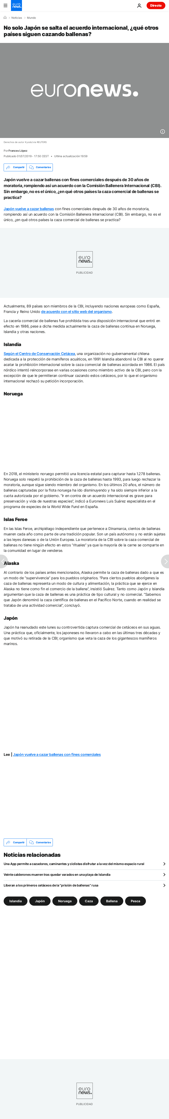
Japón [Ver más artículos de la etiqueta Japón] (40, 901)
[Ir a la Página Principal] (16, 5)
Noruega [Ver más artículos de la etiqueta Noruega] (65, 901)
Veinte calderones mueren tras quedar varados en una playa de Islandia (57, 874)
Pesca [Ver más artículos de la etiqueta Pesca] (135, 901)
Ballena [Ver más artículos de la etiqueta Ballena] (112, 901)
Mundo (31, 17)
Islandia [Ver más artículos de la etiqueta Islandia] (15, 901)
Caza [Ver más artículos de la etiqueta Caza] (89, 901)
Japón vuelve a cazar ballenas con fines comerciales (57, 754)
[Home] (5, 17)
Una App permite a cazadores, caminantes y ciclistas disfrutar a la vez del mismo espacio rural (74, 864)
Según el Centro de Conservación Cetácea (39, 353)
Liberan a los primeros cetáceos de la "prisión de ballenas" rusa (51, 885)
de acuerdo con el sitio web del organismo (76, 311)
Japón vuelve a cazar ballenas (29, 208)
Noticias (16, 17)
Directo (156, 5)
